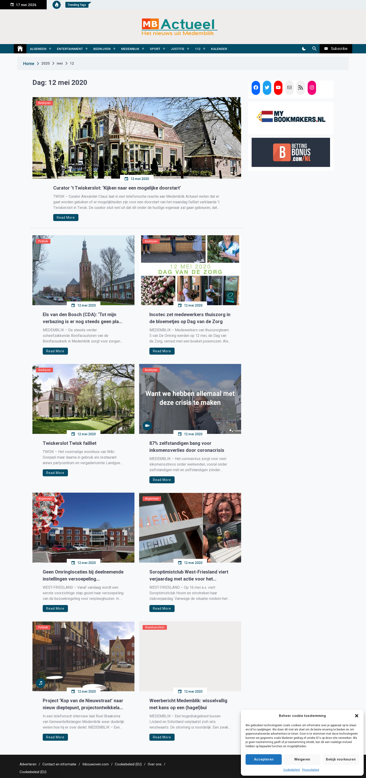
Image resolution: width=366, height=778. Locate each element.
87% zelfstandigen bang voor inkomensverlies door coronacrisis (186, 446)
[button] (356, 715)
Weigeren (302, 759)
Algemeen (38, 49)
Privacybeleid (310, 769)
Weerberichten (155, 627)
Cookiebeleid (291, 769)
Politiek (43, 241)
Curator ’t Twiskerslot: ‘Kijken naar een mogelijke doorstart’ (117, 188)
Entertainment (70, 49)
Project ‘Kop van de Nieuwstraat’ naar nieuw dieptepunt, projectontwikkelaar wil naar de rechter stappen (83, 704)
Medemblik (130, 49)
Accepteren (264, 759)
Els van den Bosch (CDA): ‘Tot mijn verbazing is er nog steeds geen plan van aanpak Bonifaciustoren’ (82, 318)
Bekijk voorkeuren (341, 759)
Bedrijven (102, 49)
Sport (155, 49)
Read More (66, 217)
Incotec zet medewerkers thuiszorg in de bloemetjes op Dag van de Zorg (189, 318)
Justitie (177, 49)
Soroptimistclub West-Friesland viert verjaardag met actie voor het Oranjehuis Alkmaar (188, 575)
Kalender (219, 49)
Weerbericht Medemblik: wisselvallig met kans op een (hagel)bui (188, 704)
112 (198, 49)
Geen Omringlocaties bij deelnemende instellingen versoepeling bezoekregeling (83, 575)
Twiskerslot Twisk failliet (69, 443)
